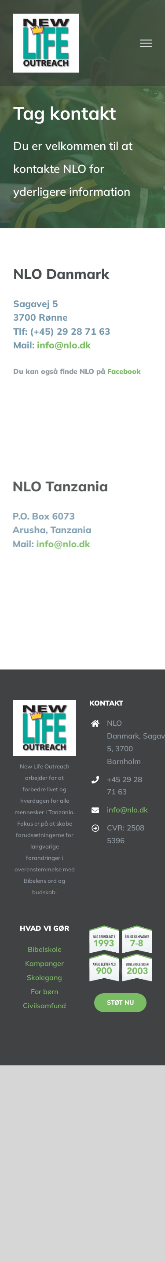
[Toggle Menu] (146, 43)
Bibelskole (45, 949)
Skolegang (44, 977)
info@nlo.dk (64, 345)
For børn (44, 991)
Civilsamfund (44, 1005)
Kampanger (44, 963)
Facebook (124, 371)
